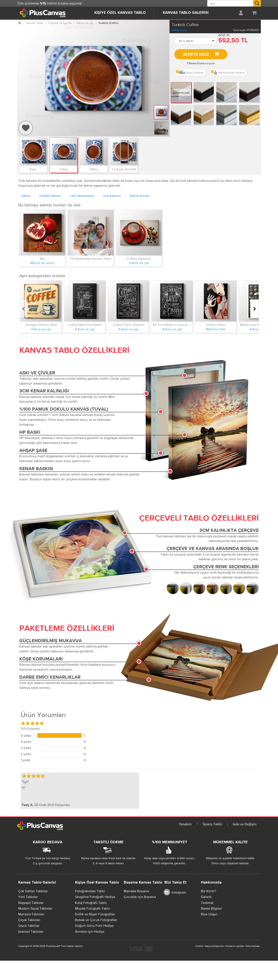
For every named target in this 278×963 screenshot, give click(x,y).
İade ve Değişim (245, 824)
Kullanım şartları (235, 946)
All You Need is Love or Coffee (176, 325)
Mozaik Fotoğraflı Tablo (92, 908)
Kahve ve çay (179, 30)
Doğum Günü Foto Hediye (94, 925)
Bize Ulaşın (209, 914)
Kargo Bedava (189, 72)
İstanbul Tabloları (30, 931)
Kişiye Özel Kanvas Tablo (120, 13)
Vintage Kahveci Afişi (41, 325)
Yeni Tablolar (28, 897)
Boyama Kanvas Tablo (143, 882)
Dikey (93, 169)
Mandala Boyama (136, 891)
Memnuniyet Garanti (228, 72)
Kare (33, 169)
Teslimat (207, 903)
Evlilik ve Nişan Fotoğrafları (95, 914)
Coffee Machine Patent (85, 325)
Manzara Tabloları (31, 914)
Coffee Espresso (139, 258)
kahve (25, 195)
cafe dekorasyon (82, 195)
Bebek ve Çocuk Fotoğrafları (96, 920)
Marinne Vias (215, 329)
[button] (195, 41)
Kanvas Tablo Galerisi (185, 13)
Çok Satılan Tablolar (33, 891)
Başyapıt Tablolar (30, 903)
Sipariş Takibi (212, 824)
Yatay (63, 169)
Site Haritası (253, 946)
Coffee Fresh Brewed (128, 325)
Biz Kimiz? (208, 891)
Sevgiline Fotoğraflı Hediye (95, 897)
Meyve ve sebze (42, 263)
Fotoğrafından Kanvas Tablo (90, 258)
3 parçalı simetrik (123, 169)
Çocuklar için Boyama (140, 897)
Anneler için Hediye (89, 931)
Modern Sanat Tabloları (35, 908)
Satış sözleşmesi (214, 946)
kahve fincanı (140, 195)
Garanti (206, 897)
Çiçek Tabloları (29, 920)
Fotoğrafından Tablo (90, 891)
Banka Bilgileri (211, 908)
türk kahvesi (112, 195)
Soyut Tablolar (28, 925)
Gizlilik (199, 946)
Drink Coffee (215, 325)
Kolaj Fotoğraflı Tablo (91, 903)
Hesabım (185, 824)
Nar (42, 258)
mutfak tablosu (50, 195)
